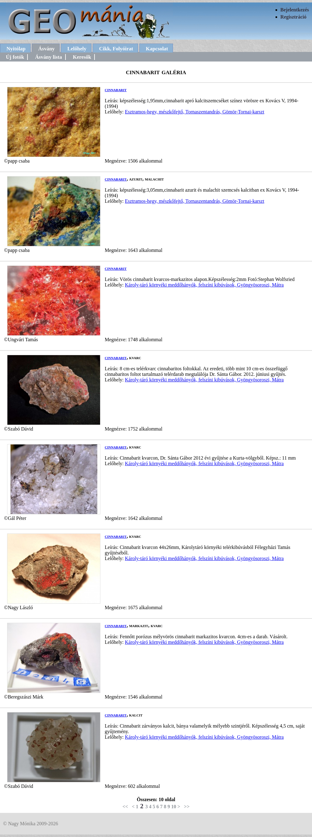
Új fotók (15, 57)
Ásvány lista (48, 57)
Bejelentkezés (294, 9)
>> (186, 806)
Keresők (82, 57)
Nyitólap (16, 49)
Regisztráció (293, 16)
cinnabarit (116, 89)
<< (125, 806)
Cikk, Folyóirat (116, 49)
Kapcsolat (157, 49)
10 (173, 806)
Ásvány (46, 49)
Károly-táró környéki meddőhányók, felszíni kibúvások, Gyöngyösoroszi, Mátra (204, 284)
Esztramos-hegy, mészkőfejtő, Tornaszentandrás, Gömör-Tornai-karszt (194, 111)
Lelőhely (76, 49)
